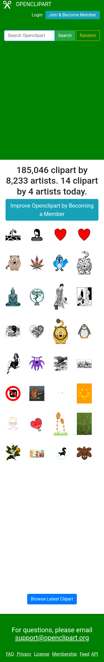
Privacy (24, 654)
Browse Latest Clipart (52, 599)
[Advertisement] (52, 100)
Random (88, 35)
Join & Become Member (72, 15)
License (41, 654)
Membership (64, 654)
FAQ (10, 654)
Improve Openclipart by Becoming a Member (51, 209)
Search (65, 35)
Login (37, 15)
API (94, 654)
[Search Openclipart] (29, 35)
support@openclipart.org (52, 638)
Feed (85, 654)
